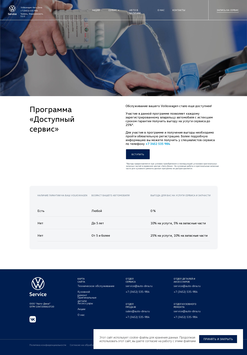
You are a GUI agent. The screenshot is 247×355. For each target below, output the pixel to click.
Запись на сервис (228, 10)
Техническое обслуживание (96, 286)
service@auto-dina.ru (139, 286)
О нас (160, 10)
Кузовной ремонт (84, 293)
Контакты (178, 10)
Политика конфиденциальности (48, 344)
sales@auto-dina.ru (138, 311)
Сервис (112, 10)
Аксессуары (85, 303)
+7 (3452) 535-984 (29, 10)
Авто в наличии (135, 12)
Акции (96, 10)
